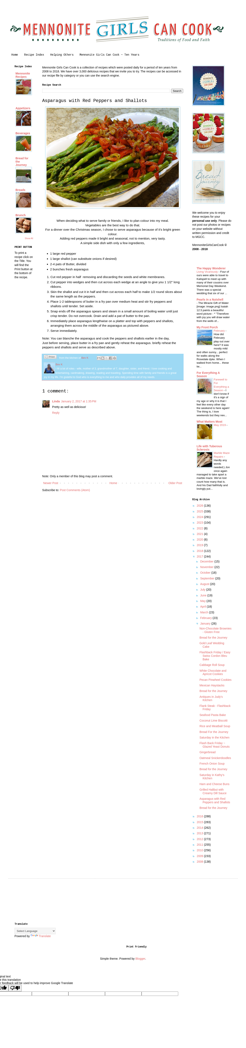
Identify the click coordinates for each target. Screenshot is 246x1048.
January (205, 623)
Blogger (140, 958)
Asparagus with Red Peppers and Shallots (214, 800)
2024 (200, 517)
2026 (200, 505)
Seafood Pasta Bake (212, 715)
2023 (200, 522)
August (205, 584)
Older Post (175, 483)
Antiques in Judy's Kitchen (211, 698)
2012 (200, 839)
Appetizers (23, 108)
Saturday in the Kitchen (214, 737)
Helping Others (61, 55)
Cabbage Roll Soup (212, 665)
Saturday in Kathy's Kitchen (211, 776)
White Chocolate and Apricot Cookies (212, 672)
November (207, 567)
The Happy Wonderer (211, 268)
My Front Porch (207, 327)
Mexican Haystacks (212, 685)
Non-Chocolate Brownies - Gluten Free (215, 630)
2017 (200, 556)
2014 (200, 827)
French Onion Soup (212, 763)
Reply (56, 412)
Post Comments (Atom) (75, 490)
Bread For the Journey (213, 732)
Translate (41, 936)
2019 (200, 545)
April (203, 606)
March (204, 612)
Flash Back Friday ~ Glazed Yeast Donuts (214, 744)
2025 (200, 511)
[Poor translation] (15, 988)
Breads (20, 190)
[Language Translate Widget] (35, 931)
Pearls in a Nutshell (210, 299)
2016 (200, 816)
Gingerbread (207, 752)
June (203, 595)
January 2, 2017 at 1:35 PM (78, 401)
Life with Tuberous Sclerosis (209, 448)
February (220, 330)
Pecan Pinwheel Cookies (215, 679)
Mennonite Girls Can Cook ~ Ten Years (109, 55)
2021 (200, 534)
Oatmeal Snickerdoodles (215, 758)
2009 (200, 856)
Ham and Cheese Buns (214, 784)
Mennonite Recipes (23, 75)
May (203, 601)
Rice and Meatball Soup (214, 726)
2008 (200, 861)
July (203, 589)
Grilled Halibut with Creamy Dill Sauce (213, 791)
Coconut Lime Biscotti (213, 720)
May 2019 (220, 425)
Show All (29, 238)
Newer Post (50, 483)
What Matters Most (209, 421)
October (205, 572)
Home (14, 55)
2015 (200, 822)
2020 (200, 539)
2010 (200, 850)
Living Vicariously (208, 271)
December (207, 561)
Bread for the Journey (213, 637)
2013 (200, 833)
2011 (200, 844)
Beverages (23, 133)
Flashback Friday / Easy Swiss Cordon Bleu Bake (214, 656)
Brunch (21, 215)
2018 (200, 551)
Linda (56, 401)
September (207, 578)
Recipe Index (34, 55)
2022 (200, 528)
